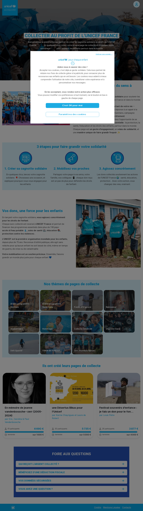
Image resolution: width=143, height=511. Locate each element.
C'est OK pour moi (72, 105)
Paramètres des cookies (72, 114)
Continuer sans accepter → (104, 54)
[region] (72, 87)
